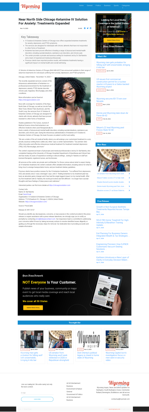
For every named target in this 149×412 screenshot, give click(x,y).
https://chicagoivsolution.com (29, 100)
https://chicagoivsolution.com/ (36, 202)
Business (107, 5)
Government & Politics (74, 394)
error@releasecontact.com (45, 219)
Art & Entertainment (73, 383)
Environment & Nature (74, 389)
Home (82, 5)
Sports (116, 5)
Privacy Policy (27, 409)
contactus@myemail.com (120, 399)
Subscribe (37, 399)
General (89, 5)
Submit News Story (113, 40)
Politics (98, 5)
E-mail (23, 393)
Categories (126, 5)
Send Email (27, 194)
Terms (19, 409)
